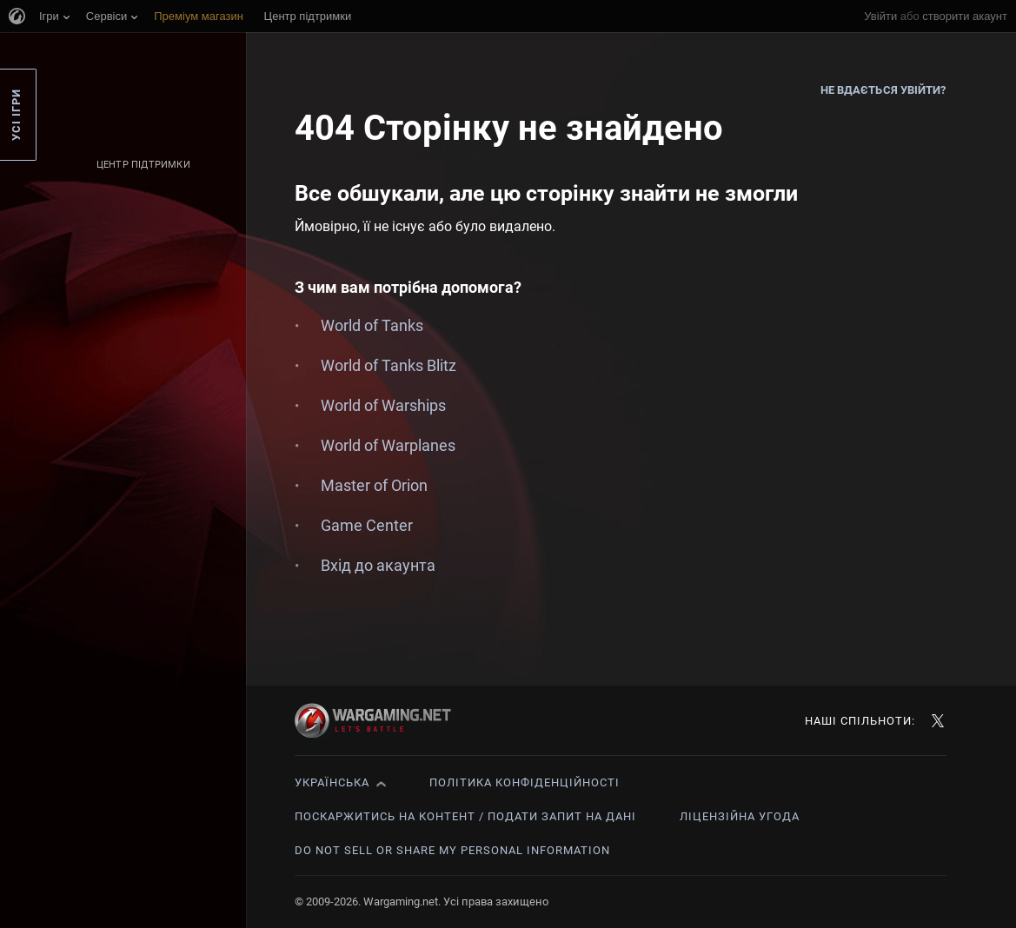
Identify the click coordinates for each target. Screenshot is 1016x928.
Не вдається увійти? (883, 89)
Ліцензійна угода (740, 816)
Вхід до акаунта (378, 565)
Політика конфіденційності (524, 782)
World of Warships (383, 405)
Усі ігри (16, 115)
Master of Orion (374, 485)
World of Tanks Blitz (388, 365)
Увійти (880, 16)
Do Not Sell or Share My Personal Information (452, 850)
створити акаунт (964, 16)
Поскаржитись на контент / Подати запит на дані (465, 816)
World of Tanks (372, 325)
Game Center (367, 525)
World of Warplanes (388, 445)
